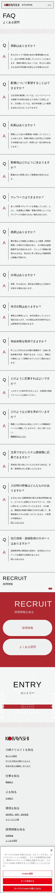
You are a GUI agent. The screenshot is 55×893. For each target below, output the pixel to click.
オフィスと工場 (12, 843)
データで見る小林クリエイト (18, 785)
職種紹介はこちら (18, 436)
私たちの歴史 (11, 780)
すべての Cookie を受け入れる (27, 888)
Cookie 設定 (27, 874)
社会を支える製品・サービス (18, 790)
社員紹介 (9, 822)
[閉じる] (51, 850)
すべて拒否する (27, 881)
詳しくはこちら (17, 522)
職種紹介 (9, 806)
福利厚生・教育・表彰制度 (17, 838)
